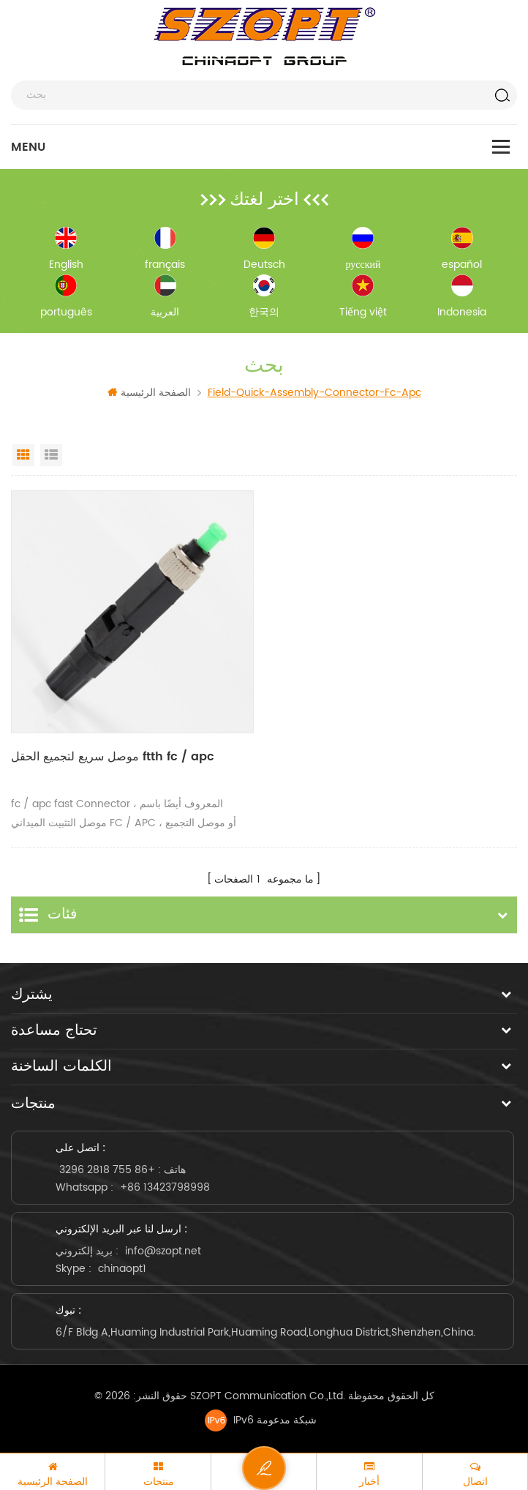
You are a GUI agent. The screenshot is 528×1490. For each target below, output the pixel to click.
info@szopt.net (163, 1251)
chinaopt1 (122, 1268)
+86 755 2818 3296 (107, 1169)
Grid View (23, 455)
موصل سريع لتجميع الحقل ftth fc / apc (112, 756)
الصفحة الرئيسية (149, 392)
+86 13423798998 (165, 1187)
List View (51, 455)
